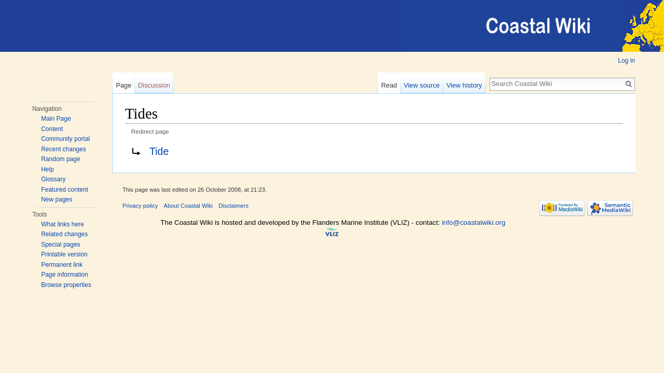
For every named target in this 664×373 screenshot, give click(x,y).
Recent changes (63, 149)
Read (389, 85)
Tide (159, 151)
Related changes (64, 234)
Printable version (64, 254)
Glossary (53, 179)
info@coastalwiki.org (473, 222)
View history (464, 85)
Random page (60, 159)
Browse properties (66, 285)
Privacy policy (140, 206)
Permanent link (61, 264)
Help (47, 169)
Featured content (64, 189)
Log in (626, 60)
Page (123, 85)
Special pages (60, 244)
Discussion (154, 85)
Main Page (56, 118)
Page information (64, 274)
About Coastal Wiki (188, 206)
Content (52, 129)
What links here (62, 224)
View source (421, 85)
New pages (56, 199)
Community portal (65, 138)
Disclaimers (233, 206)
